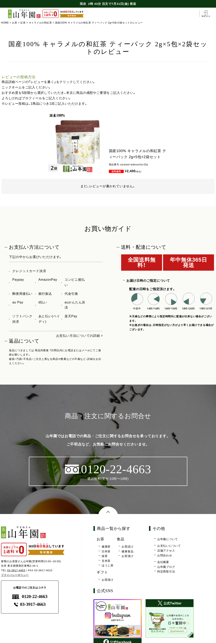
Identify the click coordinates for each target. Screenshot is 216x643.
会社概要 (163, 562)
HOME (5, 22)
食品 (121, 539)
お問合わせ (164, 555)
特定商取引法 (166, 571)
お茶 (14, 22)
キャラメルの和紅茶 (40, 22)
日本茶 (106, 551)
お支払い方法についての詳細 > (79, 335)
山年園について (167, 539)
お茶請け (127, 546)
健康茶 (106, 546)
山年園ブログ (166, 566)
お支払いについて (169, 546)
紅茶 (23, 22)
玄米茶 (106, 561)
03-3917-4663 (16, 570)
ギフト (103, 572)
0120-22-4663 (30, 596)
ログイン (206, 13)
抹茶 (105, 556)
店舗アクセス (166, 550)
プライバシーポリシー (15, 574)
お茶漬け (127, 556)
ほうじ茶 (108, 565)
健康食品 (127, 551)
